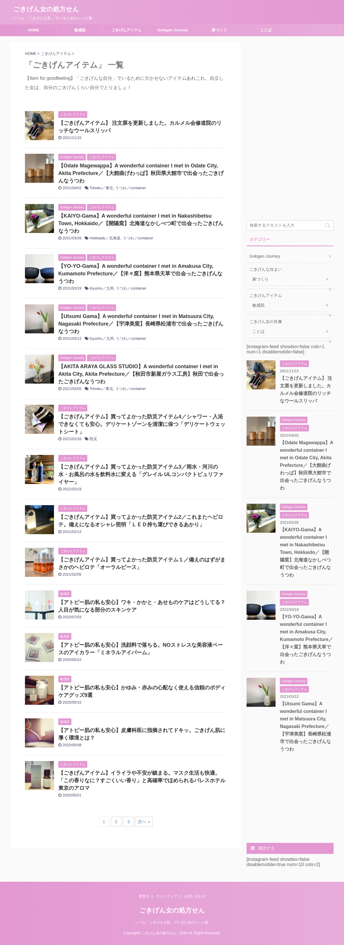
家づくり (219, 30)
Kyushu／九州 (101, 288)
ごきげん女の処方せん (46, 9)
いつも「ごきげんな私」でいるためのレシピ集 (172, 922)
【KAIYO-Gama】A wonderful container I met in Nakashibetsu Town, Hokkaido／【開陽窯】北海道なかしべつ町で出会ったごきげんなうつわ (140, 223)
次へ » (144, 821)
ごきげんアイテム (126, 30)
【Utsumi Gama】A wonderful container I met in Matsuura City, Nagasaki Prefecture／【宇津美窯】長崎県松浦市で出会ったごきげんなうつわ (140, 323)
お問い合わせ (194, 896)
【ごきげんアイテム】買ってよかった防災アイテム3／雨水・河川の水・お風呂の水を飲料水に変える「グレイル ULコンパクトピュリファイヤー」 (140, 474)
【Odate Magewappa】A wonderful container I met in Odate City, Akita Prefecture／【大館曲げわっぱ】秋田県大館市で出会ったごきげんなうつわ (141, 173)
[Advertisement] (290, 129)
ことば (265, 30)
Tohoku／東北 (101, 188)
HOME (33, 30)
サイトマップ (166, 896)
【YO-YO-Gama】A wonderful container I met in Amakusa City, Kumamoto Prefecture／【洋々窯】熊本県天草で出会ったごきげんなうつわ (140, 273)
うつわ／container (130, 188)
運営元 (144, 896)
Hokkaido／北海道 (105, 238)
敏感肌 (80, 30)
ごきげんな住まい (265, 269)
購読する (263, 848)
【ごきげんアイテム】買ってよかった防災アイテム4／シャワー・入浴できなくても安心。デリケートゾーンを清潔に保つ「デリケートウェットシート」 (141, 424)
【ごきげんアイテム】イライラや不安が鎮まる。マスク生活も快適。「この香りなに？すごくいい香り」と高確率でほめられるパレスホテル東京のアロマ (141, 780)
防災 (93, 439)
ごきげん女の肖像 (265, 321)
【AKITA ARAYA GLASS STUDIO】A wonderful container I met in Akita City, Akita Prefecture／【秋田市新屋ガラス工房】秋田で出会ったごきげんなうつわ (141, 374)
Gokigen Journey (172, 30)
